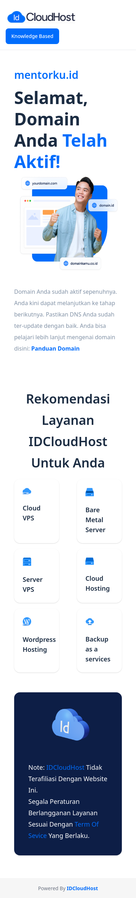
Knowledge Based (32, 36)
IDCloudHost (66, 767)
